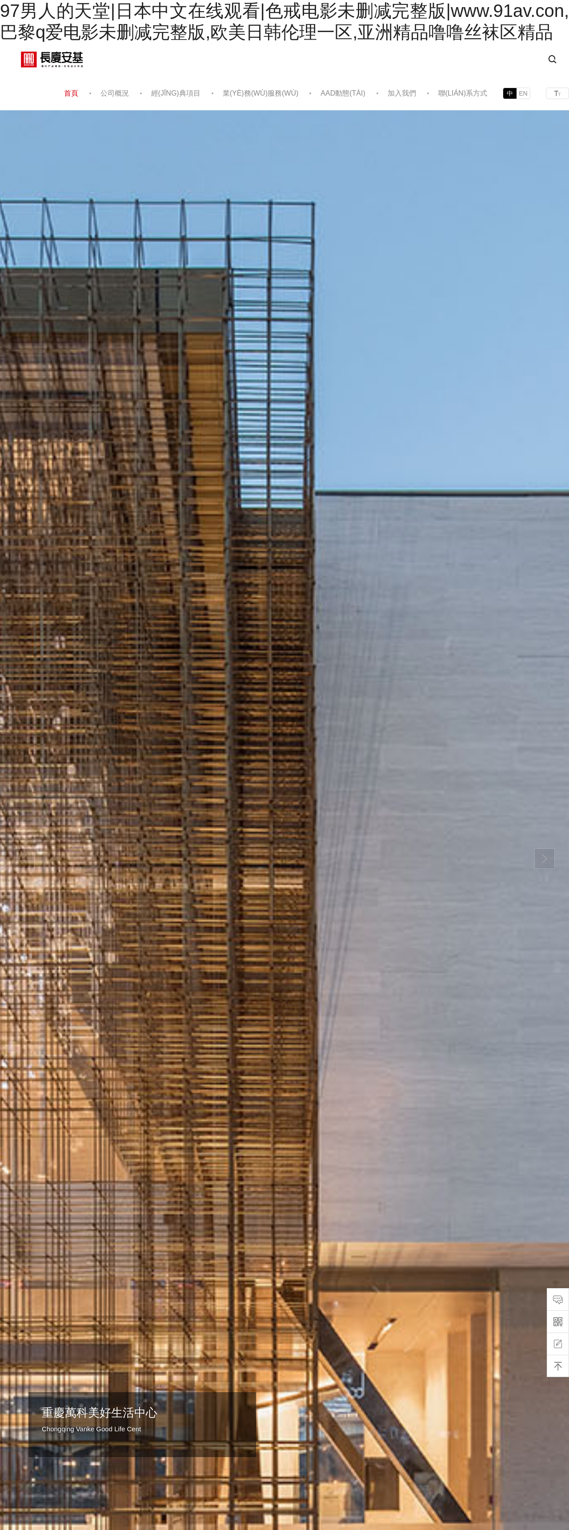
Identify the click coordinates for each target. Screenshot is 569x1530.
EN (523, 93)
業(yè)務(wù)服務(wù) (261, 93)
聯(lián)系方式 (462, 93)
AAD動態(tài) (343, 93)
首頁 (71, 93)
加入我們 (402, 93)
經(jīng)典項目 (175, 93)
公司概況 (114, 93)
